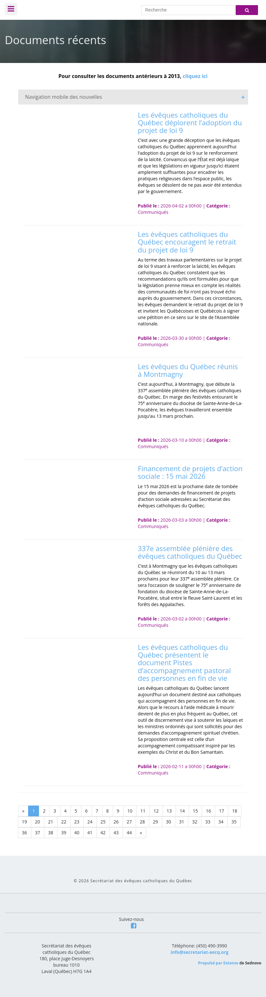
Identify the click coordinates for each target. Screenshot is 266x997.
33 (207, 822)
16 (208, 811)
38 (50, 833)
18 (234, 811)
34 (221, 822)
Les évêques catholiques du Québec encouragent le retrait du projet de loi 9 (187, 241)
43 (116, 833)
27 (129, 822)
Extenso (230, 963)
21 (50, 822)
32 (194, 822)
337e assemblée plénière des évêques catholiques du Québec (190, 552)
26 (116, 822)
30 (168, 822)
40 (77, 833)
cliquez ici (195, 76)
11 (143, 811)
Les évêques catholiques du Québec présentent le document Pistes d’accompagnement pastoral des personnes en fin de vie (184, 662)
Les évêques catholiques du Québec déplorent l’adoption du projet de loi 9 (190, 122)
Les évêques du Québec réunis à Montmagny (188, 370)
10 (130, 811)
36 (24, 833)
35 (234, 822)
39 (63, 833)
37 (37, 833)
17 (221, 811)
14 (182, 811)
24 (90, 822)
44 (129, 833)
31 (181, 822)
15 (195, 811)
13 (169, 811)
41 (90, 833)
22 (63, 822)
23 (77, 822)
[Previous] (23, 811)
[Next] (141, 832)
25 (103, 822)
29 (155, 822)
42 (103, 833)
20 (37, 822)
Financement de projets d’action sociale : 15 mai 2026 (190, 472)
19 (24, 822)
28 (142, 822)
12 (156, 811)
